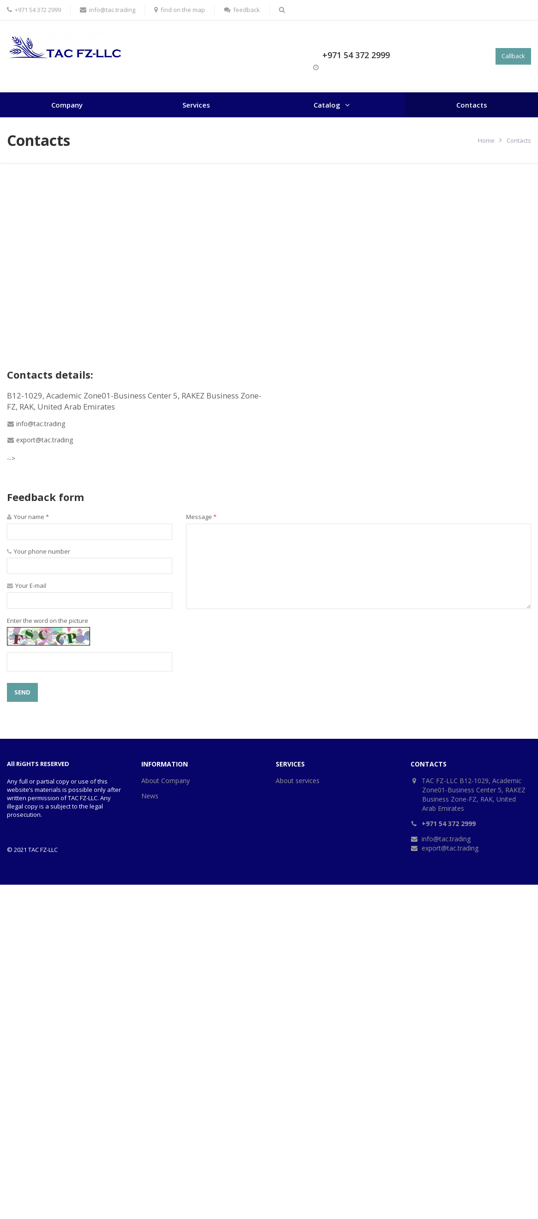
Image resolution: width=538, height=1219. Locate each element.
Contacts (471, 104)
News (149, 795)
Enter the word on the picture (47, 620)
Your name (28, 517)
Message (201, 517)
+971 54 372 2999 (356, 54)
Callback (513, 56)
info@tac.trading (40, 423)
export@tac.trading (44, 439)
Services (196, 104)
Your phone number (38, 551)
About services (298, 780)
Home (486, 140)
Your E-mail (26, 585)
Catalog (327, 104)
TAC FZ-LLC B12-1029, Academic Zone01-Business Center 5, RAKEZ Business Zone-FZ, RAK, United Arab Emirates (474, 794)
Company (67, 104)
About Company (165, 780)
